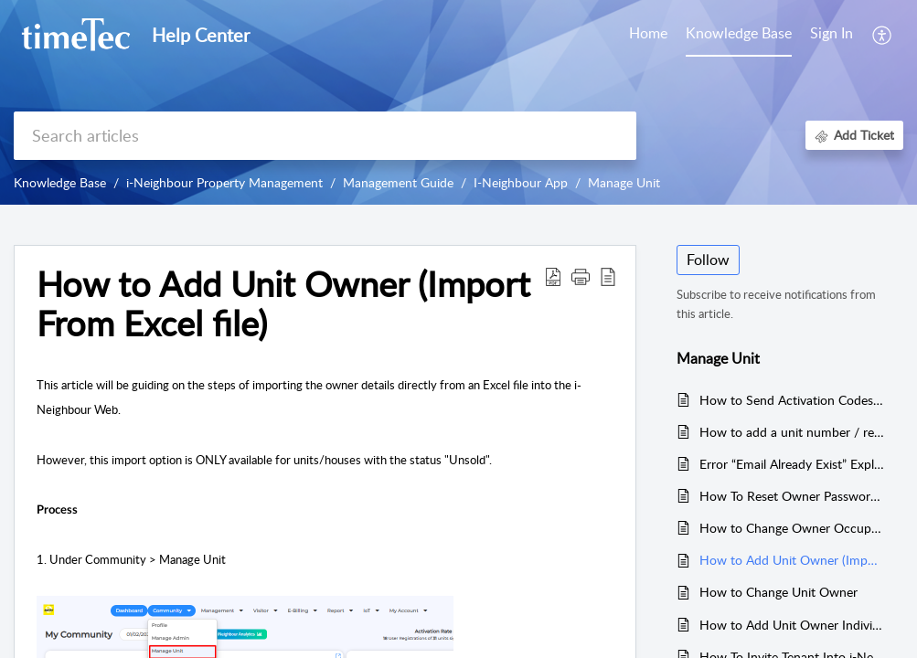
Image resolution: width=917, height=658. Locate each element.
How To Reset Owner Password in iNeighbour (792, 495)
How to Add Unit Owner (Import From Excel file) (283, 304)
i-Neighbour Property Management (224, 182)
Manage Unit (624, 182)
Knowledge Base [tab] (739, 33)
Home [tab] (648, 33)
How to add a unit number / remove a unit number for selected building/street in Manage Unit (792, 431)
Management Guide (398, 182)
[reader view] (608, 276)
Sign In (831, 33)
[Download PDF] (553, 276)
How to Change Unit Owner (778, 591)
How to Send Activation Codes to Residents (792, 400)
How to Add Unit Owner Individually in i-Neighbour (792, 624)
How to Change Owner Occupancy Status (792, 527)
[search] (325, 135)
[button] (580, 276)
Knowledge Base (60, 182)
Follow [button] (708, 259)
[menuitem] (831, 35)
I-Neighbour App (521, 182)
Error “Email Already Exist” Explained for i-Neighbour (792, 463)
